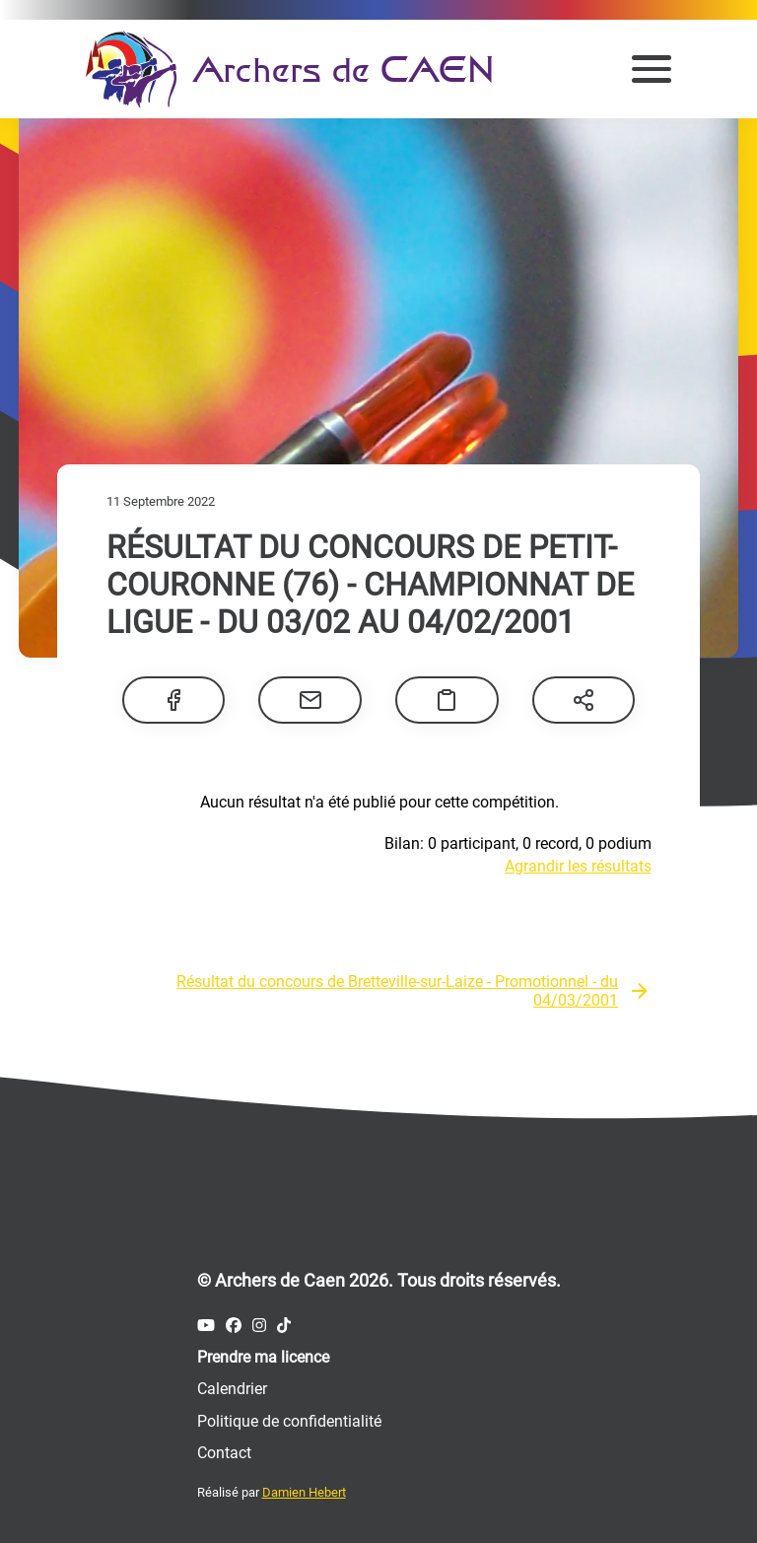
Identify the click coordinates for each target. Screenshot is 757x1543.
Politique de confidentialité (289, 1421)
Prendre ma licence (263, 1357)
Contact (224, 1452)
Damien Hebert (304, 1492)
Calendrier (232, 1388)
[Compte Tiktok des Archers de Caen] (284, 1325)
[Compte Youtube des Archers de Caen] (206, 1325)
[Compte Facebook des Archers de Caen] (233, 1325)
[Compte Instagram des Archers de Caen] (259, 1325)
